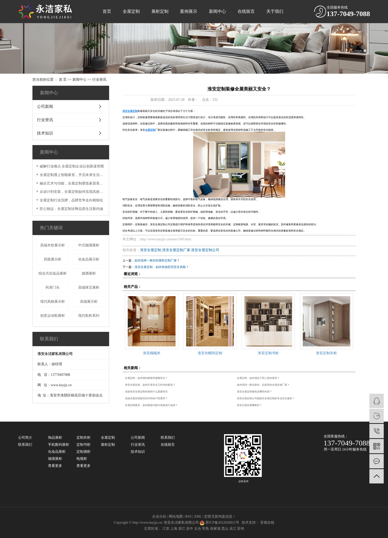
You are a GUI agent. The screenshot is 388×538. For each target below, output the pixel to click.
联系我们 (25, 444)
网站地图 (176, 516)
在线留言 (246, 11)
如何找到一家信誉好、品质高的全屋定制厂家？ (263, 384)
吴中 (189, 528)
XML (198, 516)
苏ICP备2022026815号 (222, 522)
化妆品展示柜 (88, 259)
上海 (173, 528)
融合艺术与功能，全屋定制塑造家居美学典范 (72, 183)
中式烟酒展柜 (88, 245)
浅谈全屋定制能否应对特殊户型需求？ (146, 398)
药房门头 (53, 287)
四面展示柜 (52, 259)
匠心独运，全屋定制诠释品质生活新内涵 (71, 209)
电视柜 (81, 459)
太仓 (197, 528)
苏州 (240, 528)
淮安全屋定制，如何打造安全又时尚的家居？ (150, 384)
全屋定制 (131, 11)
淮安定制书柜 (268, 353)
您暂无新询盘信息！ (220, 516)
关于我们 (274, 11)
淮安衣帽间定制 (210, 353)
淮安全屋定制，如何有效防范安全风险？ (162, 267)
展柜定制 (159, 11)
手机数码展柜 (58, 444)
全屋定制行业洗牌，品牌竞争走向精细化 (71, 200)
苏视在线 (267, 522)
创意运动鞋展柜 (52, 316)
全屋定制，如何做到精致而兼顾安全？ (146, 378)
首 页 (63, 79)
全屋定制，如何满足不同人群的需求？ (258, 378)
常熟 (205, 528)
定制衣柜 (83, 437)
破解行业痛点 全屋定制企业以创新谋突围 (72, 166)
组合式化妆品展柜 (52, 273)
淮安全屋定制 (150, 250)
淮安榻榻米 (151, 353)
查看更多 (55, 466)
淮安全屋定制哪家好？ (249, 405)
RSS (188, 516)
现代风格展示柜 (52, 301)
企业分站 (159, 516)
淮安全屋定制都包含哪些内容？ (254, 391)
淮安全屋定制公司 (205, 250)
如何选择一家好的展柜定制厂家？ (157, 260)
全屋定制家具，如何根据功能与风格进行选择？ (151, 405)
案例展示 (188, 11)
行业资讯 (99, 79)
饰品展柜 (55, 437)
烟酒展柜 (89, 273)
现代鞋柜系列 (88, 316)
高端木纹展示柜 (52, 245)
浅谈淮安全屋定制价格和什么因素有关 (146, 391)
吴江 (232, 528)
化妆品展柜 (57, 452)
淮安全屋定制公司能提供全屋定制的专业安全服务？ (266, 398)
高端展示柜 (89, 301)
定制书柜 (83, 444)
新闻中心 (217, 11)
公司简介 (25, 437)
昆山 (224, 528)
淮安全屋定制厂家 (176, 250)
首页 (107, 11)
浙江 (181, 528)
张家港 (215, 528)
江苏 (165, 528)
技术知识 (45, 133)
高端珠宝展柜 (88, 287)
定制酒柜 (83, 452)
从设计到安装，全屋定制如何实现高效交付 (72, 192)
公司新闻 (45, 106)
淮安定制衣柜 (326, 353)
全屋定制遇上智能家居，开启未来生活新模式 (72, 175)
